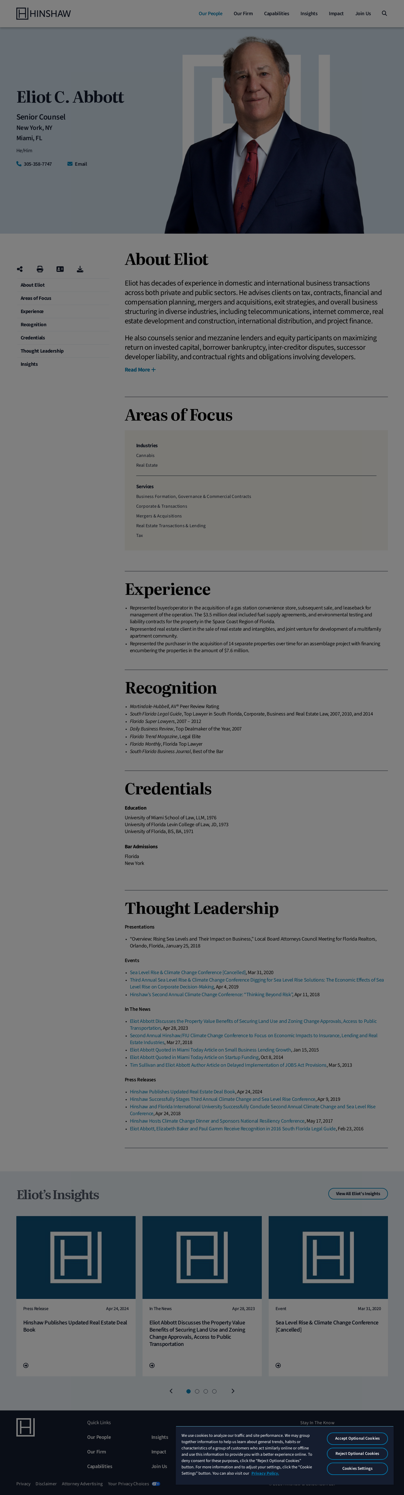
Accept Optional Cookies (357, 1438)
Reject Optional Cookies (357, 1454)
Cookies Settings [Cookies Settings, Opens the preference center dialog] (357, 1468)
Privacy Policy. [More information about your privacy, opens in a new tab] (265, 1473)
